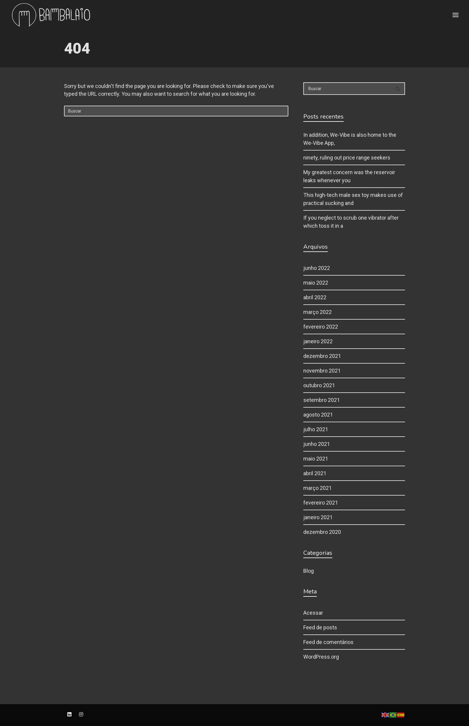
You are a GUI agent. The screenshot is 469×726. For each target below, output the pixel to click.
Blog (308, 571)
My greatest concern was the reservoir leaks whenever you (349, 176)
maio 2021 (315, 458)
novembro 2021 (322, 370)
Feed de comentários (328, 642)
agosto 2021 (318, 414)
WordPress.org (321, 657)
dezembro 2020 (322, 532)
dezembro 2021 (322, 356)
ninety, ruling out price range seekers (346, 157)
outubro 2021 (319, 385)
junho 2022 (316, 268)
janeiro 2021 (318, 517)
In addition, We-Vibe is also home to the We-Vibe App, (349, 139)
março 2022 (317, 312)
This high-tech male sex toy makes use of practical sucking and (353, 199)
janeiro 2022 (318, 341)
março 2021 (317, 488)
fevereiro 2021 (320, 502)
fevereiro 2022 (320, 326)
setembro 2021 (321, 400)
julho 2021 (315, 429)
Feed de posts (320, 627)
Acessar (313, 613)
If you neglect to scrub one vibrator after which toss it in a (351, 222)
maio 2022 (315, 283)
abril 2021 (314, 473)
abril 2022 (314, 297)
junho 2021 (316, 444)
